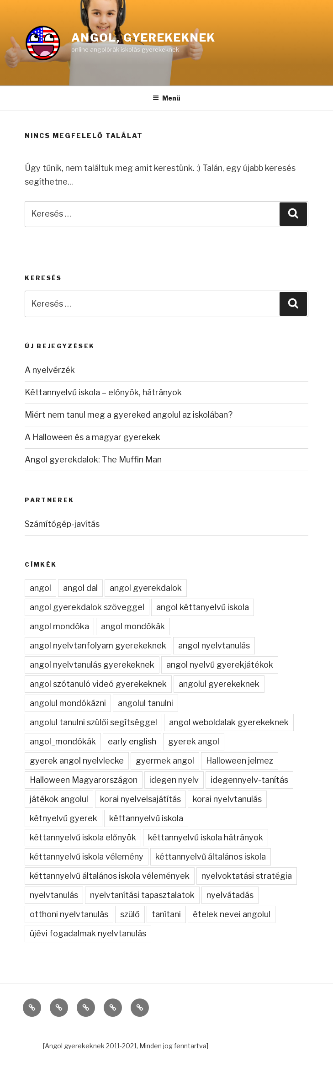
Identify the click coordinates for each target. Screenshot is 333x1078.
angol (40, 588)
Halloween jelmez (239, 760)
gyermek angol (165, 760)
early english (132, 741)
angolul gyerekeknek (219, 684)
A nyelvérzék (50, 370)
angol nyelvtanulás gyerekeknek (92, 664)
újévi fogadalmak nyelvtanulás (88, 933)
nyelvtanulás (54, 895)
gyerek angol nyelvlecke (77, 760)
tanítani (166, 914)
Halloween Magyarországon (83, 780)
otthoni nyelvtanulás (69, 914)
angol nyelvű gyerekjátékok (219, 664)
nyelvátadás (230, 895)
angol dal (80, 588)
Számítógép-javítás (62, 524)
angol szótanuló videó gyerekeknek (98, 684)
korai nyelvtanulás (227, 799)
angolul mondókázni (68, 703)
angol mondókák (133, 626)
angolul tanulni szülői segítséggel (93, 722)
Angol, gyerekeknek (143, 37)
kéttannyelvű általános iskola (210, 856)
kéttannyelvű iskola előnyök (83, 837)
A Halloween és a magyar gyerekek (92, 437)
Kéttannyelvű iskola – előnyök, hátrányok (103, 392)
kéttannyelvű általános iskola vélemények (110, 876)
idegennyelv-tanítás (249, 780)
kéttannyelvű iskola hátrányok (205, 837)
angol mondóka (59, 626)
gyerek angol (193, 741)
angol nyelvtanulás (214, 645)
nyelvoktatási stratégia (246, 876)
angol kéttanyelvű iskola (202, 607)
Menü (166, 98)
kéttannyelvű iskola (146, 818)
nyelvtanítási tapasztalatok (142, 895)
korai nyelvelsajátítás (140, 799)
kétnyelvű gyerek (63, 818)
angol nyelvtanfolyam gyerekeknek (98, 645)
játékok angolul (59, 799)
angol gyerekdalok (146, 588)
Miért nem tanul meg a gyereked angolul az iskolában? (129, 415)
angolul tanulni (145, 703)
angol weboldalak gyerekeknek (229, 722)
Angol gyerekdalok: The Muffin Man (93, 459)
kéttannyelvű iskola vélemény (86, 856)
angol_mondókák (63, 741)
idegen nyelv (174, 780)
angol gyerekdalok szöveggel (87, 607)
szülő (130, 914)
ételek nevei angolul (231, 914)
